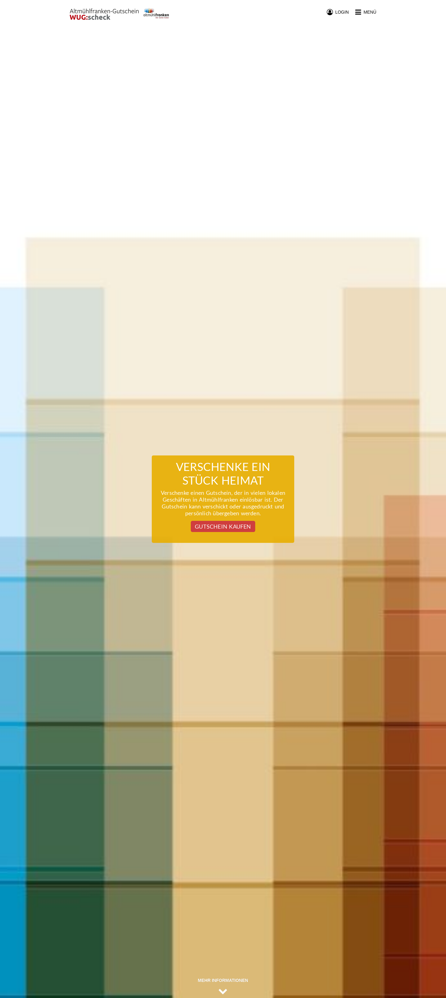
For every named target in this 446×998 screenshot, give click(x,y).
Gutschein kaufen (223, 526)
